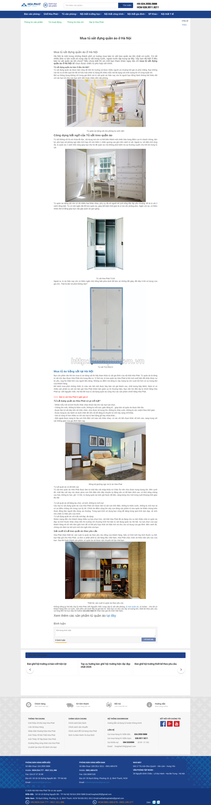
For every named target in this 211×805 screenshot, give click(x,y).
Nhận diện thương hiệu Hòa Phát (42, 731)
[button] (30, 669)
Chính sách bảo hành (77, 723)
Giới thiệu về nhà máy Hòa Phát (41, 723)
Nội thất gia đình (136, 14)
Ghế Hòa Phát (51, 14)
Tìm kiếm (125, 5)
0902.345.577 (126, 802)
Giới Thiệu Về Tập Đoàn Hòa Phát (42, 739)
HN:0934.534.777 (39, 802)
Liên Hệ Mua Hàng (36, 727)
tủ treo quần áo (132, 607)
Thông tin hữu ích (75, 22)
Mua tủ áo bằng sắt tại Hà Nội (73, 371)
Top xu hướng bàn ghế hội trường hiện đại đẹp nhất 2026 (105, 665)
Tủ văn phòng (69, 14)
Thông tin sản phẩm (33, 22)
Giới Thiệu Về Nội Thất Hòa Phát (41, 735)
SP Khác (153, 14)
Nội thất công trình (114, 14)
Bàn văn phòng (32, 14)
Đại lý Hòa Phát (96, 22)
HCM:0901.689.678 (108, 802)
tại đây (111, 615)
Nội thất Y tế (167, 14)
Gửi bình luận (148, 639)
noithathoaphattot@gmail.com (97, 782)
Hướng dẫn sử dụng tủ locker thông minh (125, 723)
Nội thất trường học (91, 14)
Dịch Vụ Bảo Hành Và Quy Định (81, 735)
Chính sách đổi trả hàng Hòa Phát (82, 731)
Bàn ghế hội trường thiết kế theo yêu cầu (156, 663)
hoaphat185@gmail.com (125, 746)
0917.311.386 (57, 802)
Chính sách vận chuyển (78, 727)
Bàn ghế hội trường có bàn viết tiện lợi (46, 663)
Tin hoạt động (54, 22)
